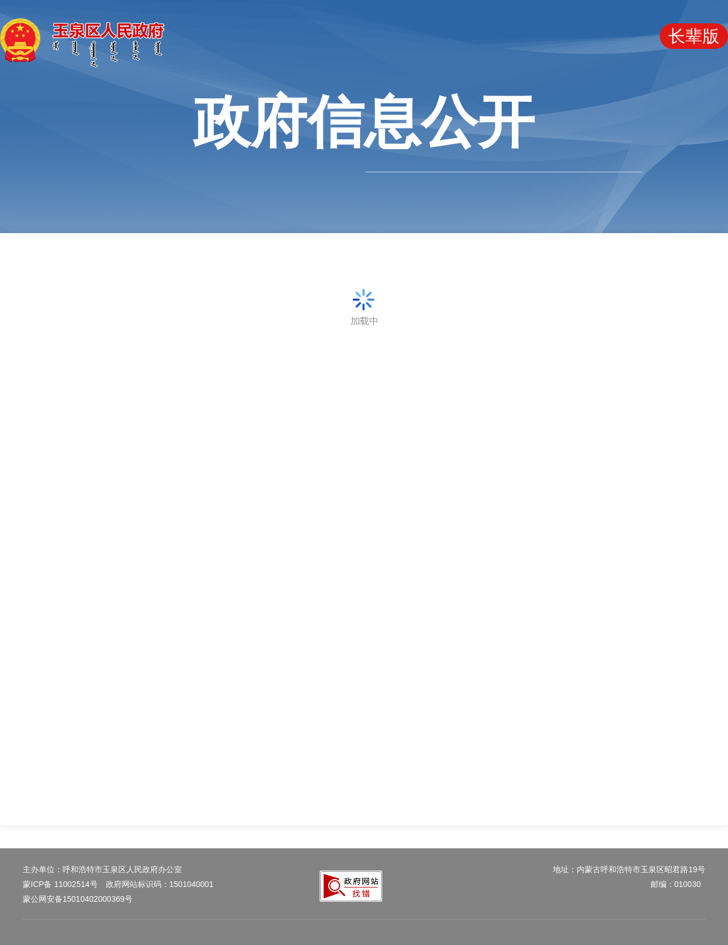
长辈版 (693, 36)
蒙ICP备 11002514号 (60, 884)
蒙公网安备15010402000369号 (78, 898)
